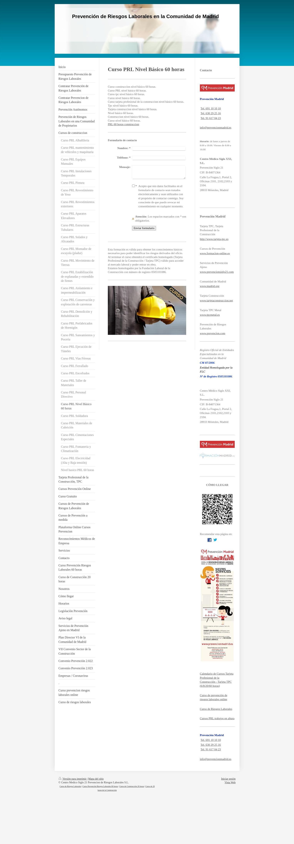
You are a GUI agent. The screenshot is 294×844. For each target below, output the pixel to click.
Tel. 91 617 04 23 (211, 118)
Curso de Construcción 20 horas (131, 786)
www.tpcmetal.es (210, 314)
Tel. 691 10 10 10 (211, 108)
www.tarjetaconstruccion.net (216, 300)
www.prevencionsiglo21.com (217, 271)
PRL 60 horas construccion (123, 124)
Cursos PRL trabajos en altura (217, 718)
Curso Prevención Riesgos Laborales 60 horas (100, 786)
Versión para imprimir (73, 778)
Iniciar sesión (228, 778)
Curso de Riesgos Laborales (216, 708)
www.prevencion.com (212, 333)
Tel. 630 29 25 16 (211, 113)
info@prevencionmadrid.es (215, 127)
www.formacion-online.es (215, 253)
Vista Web (229, 782)
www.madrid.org (209, 286)
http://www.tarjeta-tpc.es (214, 239)
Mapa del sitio (96, 778)
